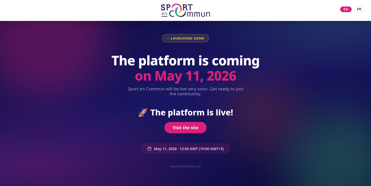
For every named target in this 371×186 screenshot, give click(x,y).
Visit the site (185, 127)
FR (359, 9)
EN (345, 9)
